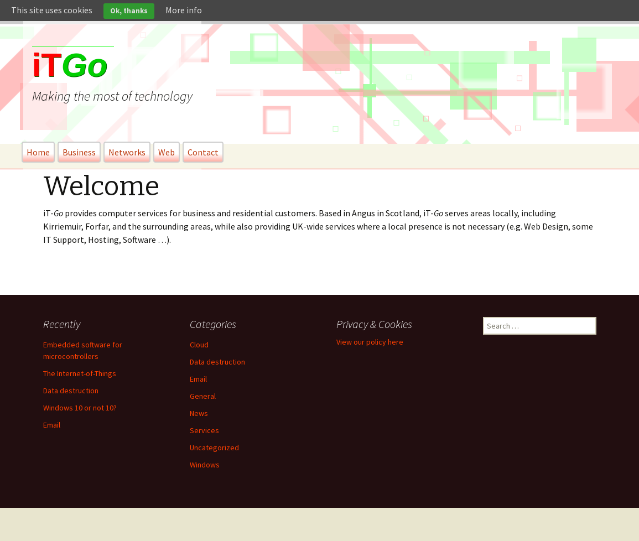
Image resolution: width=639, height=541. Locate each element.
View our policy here (369, 342)
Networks (127, 152)
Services (204, 430)
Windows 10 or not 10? (80, 408)
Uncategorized (214, 447)
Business (79, 152)
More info (183, 9)
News (199, 413)
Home (38, 152)
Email (51, 425)
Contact (203, 152)
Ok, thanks (129, 10)
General (203, 396)
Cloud (199, 345)
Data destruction (70, 391)
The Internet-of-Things (79, 373)
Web (166, 152)
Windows (205, 465)
